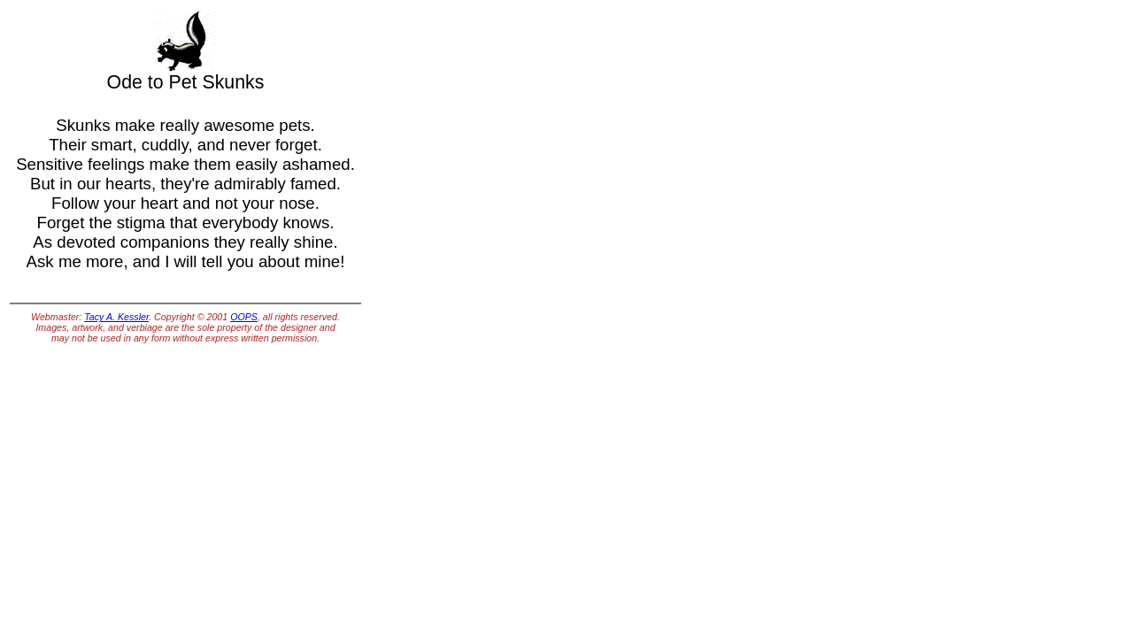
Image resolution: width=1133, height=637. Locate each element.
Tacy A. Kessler (116, 316)
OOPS (244, 316)
